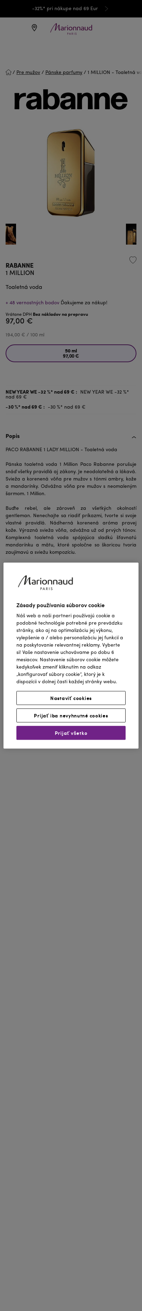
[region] (71, 655)
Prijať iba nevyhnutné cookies (71, 715)
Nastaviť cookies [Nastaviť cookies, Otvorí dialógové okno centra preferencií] (71, 697)
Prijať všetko (71, 732)
